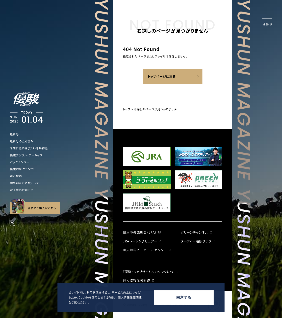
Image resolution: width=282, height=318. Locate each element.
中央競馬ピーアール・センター (145, 249)
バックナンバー (19, 162)
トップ (126, 109)
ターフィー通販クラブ (196, 241)
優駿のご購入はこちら (34, 208)
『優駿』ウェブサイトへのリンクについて (151, 271)
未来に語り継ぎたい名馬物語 (29, 148)
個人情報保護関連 (130, 297)
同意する (183, 298)
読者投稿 (16, 176)
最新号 (14, 134)
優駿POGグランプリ (23, 169)
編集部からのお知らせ (24, 183)
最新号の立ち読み (22, 141)
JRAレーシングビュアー (140, 241)
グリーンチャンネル (194, 232)
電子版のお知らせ (21, 190)
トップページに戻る (162, 76)
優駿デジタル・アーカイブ (26, 155)
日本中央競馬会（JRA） (140, 232)
